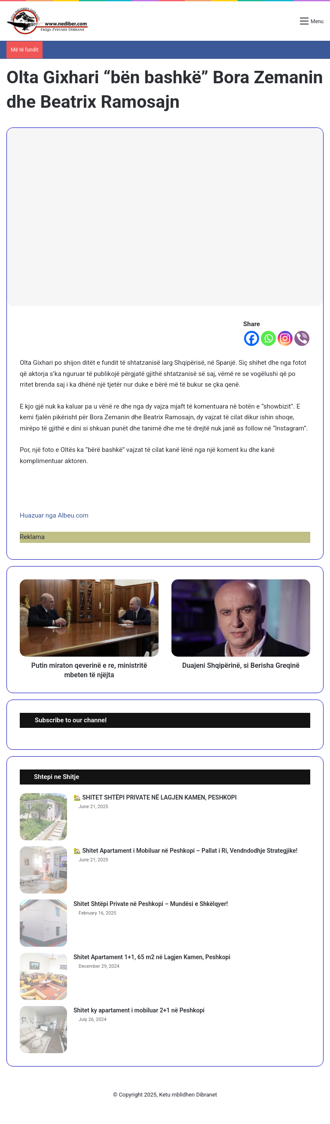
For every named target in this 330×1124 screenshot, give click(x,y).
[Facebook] (251, 338)
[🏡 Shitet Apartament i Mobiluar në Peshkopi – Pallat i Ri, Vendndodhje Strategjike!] (43, 870)
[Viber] (301, 338)
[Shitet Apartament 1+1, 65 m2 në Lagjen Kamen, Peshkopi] (43, 976)
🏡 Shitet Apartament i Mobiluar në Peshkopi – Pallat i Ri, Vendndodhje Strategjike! (185, 850)
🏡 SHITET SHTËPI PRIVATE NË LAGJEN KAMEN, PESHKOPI (155, 797)
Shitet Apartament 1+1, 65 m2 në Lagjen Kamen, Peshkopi (151, 957)
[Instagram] (285, 338)
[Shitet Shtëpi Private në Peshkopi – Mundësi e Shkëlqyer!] (43, 923)
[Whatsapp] (268, 338)
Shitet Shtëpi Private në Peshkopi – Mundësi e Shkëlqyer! (150, 903)
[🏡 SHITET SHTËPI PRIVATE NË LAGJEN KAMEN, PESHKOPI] (43, 816)
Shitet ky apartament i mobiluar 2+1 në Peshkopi (139, 1010)
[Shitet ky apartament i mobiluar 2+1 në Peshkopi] (43, 1029)
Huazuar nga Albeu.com (54, 515)
